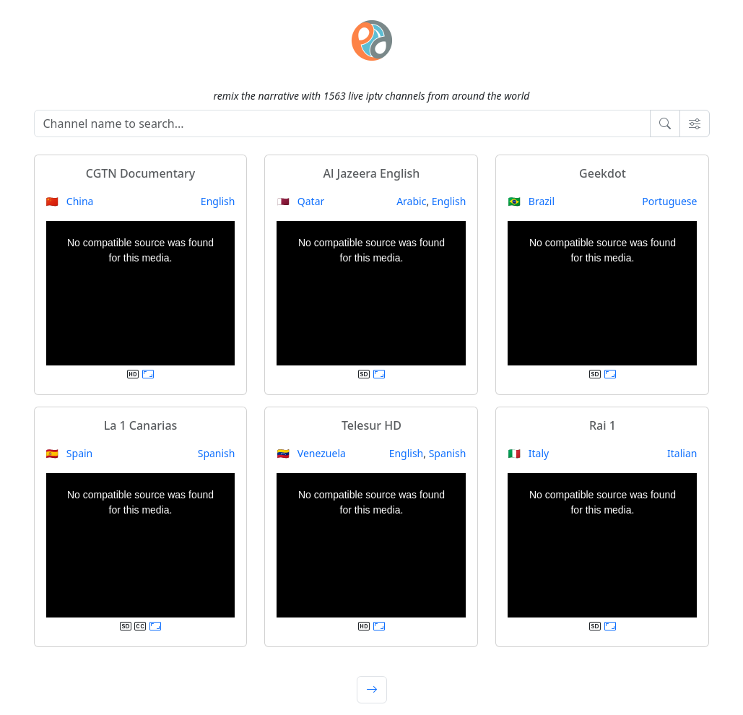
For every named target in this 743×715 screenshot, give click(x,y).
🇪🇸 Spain (69, 453)
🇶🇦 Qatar (300, 201)
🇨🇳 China (70, 201)
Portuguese (669, 201)
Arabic (411, 201)
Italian (682, 453)
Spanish (216, 453)
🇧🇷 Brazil (531, 201)
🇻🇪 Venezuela (311, 453)
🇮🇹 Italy (528, 453)
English (218, 201)
